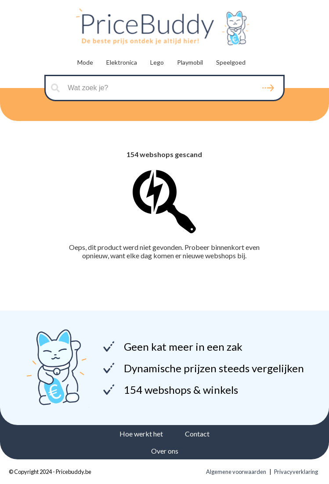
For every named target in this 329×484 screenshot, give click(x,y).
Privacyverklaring (296, 471)
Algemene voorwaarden (236, 471)
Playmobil (190, 62)
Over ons (164, 451)
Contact (197, 433)
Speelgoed (231, 62)
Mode (85, 62)
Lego (157, 62)
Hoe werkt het (141, 433)
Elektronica (121, 62)
